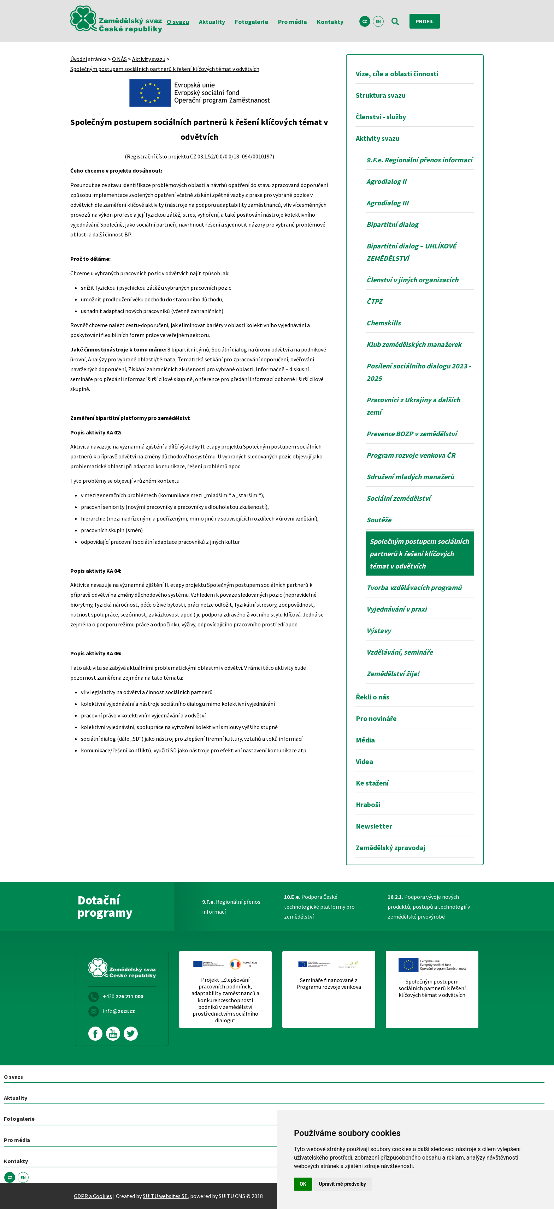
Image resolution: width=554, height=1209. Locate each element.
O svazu (178, 22)
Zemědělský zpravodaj (390, 847)
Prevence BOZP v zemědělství (411, 433)
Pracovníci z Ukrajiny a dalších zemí (413, 405)
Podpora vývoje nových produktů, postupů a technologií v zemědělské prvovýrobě (429, 906)
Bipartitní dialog (392, 224)
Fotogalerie (251, 22)
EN (378, 21)
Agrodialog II (386, 181)
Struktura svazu (381, 95)
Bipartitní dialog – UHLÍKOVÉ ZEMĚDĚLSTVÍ (411, 252)
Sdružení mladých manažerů (410, 476)
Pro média (292, 22)
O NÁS (119, 58)
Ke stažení (372, 782)
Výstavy (378, 630)
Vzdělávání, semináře (399, 652)
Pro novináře (376, 718)
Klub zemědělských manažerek (413, 344)
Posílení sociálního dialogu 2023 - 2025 (418, 372)
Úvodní (78, 58)
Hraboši (368, 804)
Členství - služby (381, 116)
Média (365, 739)
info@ (119, 1011)
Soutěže (378, 519)
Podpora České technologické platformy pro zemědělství (319, 906)
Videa (364, 761)
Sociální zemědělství (398, 498)
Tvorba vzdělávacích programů (413, 587)
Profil (425, 21)
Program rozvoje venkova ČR (410, 455)
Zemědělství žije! (392, 673)
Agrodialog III (387, 202)
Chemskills (383, 322)
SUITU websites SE (165, 1195)
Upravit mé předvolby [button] (342, 1184)
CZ (364, 21)
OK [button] (303, 1184)
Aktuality (212, 22)
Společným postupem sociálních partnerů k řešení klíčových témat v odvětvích (164, 68)
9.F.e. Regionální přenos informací (419, 159)
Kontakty (330, 22)
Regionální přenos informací (231, 906)
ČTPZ (374, 301)
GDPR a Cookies (93, 1195)
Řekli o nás (372, 696)
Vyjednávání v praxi (396, 608)
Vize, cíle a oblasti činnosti (397, 73)
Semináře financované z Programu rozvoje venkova (328, 983)
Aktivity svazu (148, 58)
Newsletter (374, 826)
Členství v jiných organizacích (412, 279)
